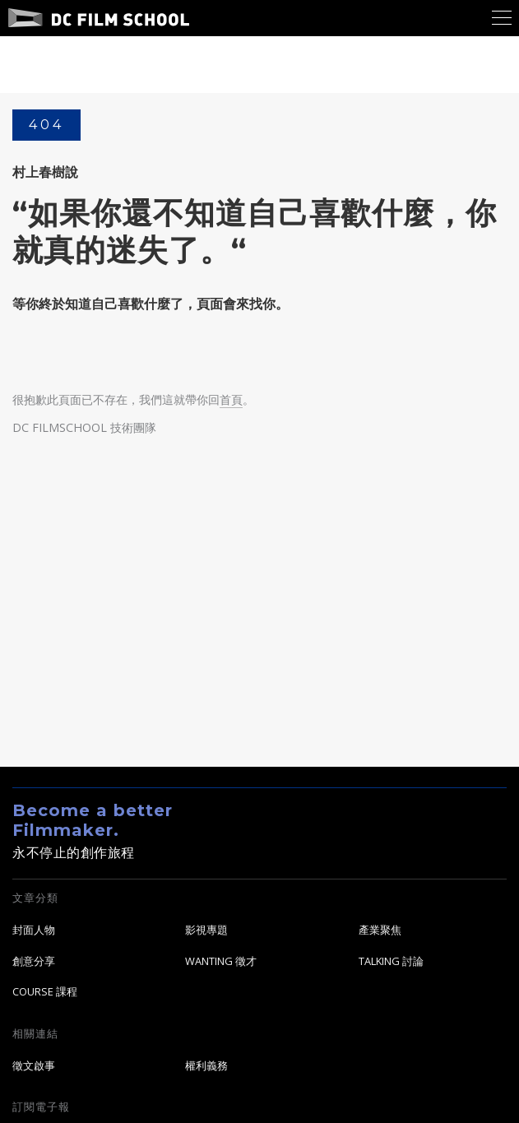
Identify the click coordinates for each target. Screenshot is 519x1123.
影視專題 (206, 930)
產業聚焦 (380, 930)
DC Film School (98, 18)
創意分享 (33, 961)
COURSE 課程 (44, 992)
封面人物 (33, 930)
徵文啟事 (33, 1066)
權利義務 (206, 1066)
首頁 (231, 399)
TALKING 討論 (391, 961)
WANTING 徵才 (221, 961)
